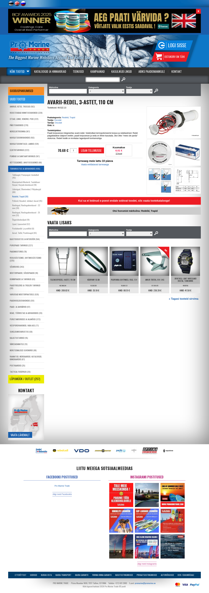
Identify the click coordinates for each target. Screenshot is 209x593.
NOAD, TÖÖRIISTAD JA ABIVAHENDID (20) (26, 313)
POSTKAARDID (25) (17, 365)
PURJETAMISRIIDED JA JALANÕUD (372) (25, 319)
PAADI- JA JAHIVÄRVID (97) (20, 306)
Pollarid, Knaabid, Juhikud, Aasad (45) (27, 200)
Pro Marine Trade (62, 486)
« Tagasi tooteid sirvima (183, 298)
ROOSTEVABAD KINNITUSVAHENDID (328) (26, 112)
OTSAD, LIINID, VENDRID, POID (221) (24, 119)
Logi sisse (177, 45)
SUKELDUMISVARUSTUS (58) (21, 331)
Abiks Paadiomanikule (151, 71)
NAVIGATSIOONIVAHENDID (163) (22, 137)
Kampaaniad (97, 71)
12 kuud (119, 154)
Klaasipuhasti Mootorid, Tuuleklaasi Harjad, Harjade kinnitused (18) (26, 183)
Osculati (57, 120)
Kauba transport (63, 575)
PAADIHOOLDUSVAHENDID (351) (22, 300)
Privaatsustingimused (147, 575)
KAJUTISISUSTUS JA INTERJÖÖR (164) (25, 239)
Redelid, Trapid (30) (20, 196)
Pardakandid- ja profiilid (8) (23, 228)
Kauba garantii (81, 575)
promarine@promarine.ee (145, 583)
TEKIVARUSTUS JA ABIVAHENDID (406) (25, 168)
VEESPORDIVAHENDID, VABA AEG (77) (24, 325)
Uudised (33, 575)
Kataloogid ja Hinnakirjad (50, 71)
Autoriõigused (167, 575)
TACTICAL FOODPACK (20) (20, 371)
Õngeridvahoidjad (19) (21, 219)
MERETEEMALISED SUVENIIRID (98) (23, 350)
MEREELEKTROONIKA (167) (20, 131)
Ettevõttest (20, 575)
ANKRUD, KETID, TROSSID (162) (22, 106)
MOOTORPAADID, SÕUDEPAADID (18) (24, 273)
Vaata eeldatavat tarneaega (95, 164)
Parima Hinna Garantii (102, 575)
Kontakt (176, 71)
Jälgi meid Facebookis (62, 494)
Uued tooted (17, 99)
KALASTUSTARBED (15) (19, 337)
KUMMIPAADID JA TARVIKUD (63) (22, 279)
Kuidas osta (46, 575)
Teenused (78, 71)
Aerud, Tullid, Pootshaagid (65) (24, 233)
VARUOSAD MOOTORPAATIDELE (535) (24, 294)
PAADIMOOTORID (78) (18, 251)
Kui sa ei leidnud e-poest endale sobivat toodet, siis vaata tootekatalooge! (124, 200)
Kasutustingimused (124, 575)
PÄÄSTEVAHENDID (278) (19, 125)
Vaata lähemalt (20, 435)
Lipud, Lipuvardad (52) (21, 224)
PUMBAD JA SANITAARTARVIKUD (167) (25, 156)
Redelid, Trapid (68, 117)
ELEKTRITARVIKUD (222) (19, 150)
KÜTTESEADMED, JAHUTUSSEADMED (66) (26, 162)
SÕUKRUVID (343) (17, 266)
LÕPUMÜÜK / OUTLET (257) (25, 379)
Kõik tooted (17, 71)
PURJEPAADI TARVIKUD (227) (21, 245)
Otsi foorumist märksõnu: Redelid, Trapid (135, 211)
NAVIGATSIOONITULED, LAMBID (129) (24, 143)
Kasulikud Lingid (121, 71)
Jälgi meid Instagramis (147, 564)
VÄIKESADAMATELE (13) (18, 344)
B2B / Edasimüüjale (186, 575)
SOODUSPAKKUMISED (21, 91)
